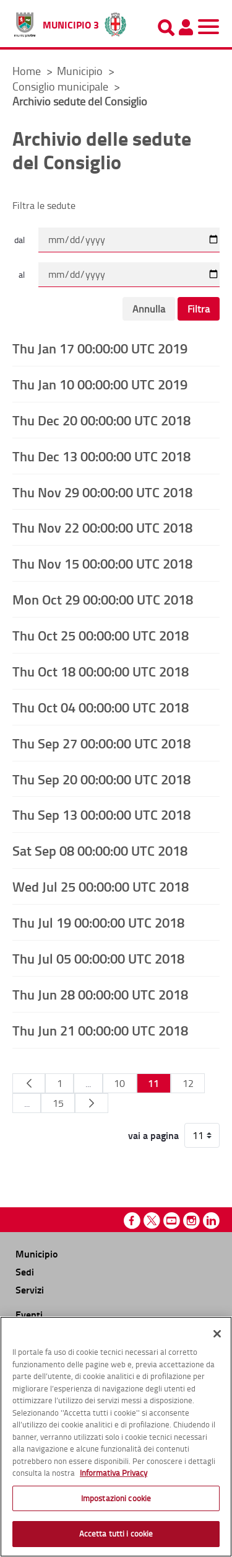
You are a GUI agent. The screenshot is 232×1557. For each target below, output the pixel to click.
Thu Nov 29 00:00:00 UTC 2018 (102, 492)
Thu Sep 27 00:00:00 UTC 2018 (101, 743)
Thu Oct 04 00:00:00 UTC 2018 (100, 707)
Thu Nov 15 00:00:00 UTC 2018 (102, 563)
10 (119, 1083)
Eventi (29, 1314)
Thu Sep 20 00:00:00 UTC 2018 (101, 779)
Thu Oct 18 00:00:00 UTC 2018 (100, 671)
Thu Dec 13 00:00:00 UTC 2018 (101, 456)
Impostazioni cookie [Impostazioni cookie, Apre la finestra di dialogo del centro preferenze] (116, 1498)
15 (58, 1103)
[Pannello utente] (185, 27)
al (22, 274)
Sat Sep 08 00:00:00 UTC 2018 (99, 850)
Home (26, 70)
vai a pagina (153, 1135)
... (88, 1083)
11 (153, 1083)
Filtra (198, 309)
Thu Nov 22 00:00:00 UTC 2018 (102, 527)
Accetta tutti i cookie (116, 1533)
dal (19, 240)
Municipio (81, 70)
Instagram (191, 1220)
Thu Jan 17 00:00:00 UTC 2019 (99, 348)
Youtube (171, 1220)
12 (188, 1083)
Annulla (148, 309)
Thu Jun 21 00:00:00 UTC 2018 (100, 1030)
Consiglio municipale (61, 86)
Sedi (24, 1271)
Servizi (29, 1289)
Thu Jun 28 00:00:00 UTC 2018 (100, 994)
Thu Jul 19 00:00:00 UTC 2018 (98, 922)
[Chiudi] (217, 1333)
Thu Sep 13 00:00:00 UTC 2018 (101, 814)
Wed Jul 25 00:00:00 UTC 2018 (100, 886)
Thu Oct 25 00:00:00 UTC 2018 (100, 635)
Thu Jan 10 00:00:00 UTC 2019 (99, 384)
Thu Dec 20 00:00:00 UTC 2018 (101, 420)
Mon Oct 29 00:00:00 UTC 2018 (102, 599)
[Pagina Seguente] (91, 1103)
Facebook (132, 1220)
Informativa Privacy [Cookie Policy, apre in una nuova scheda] (113, 1472)
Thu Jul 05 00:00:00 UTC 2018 (98, 958)
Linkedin (211, 1220)
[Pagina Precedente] (28, 1083)
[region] (116, 1436)
